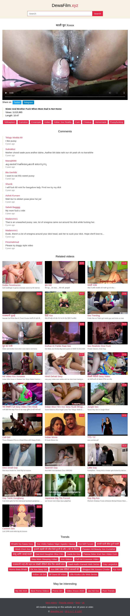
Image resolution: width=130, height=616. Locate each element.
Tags (77, 602)
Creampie (36, 122)
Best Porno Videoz (40, 591)
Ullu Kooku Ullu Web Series (83, 574)
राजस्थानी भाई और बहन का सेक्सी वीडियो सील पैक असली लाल (39, 564)
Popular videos (66, 602)
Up (83, 602)
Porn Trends (109, 591)
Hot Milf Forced (85, 544)
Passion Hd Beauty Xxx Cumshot (98, 549)
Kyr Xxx (117, 569)
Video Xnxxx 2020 (75, 591)
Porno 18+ (58, 591)
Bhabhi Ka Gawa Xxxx (22, 544)
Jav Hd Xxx (93, 591)
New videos (51, 602)
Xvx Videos (66, 559)
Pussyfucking (116, 122)
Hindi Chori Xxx (22, 549)
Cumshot (23, 122)
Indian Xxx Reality (63, 122)
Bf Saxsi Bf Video (57, 574)
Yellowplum (9, 122)
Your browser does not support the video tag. (65, 65)
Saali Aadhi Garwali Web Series (83, 564)
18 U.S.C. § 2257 (73, 611)
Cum (77, 122)
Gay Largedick (110, 564)
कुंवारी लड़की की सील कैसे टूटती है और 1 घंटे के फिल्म (56, 549)
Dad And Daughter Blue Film (49, 554)
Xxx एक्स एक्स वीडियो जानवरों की (65, 569)
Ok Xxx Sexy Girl (38, 569)
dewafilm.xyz (56, 611)
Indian (47, 122)
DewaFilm (65, 5)
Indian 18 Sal (39, 574)
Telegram (28, 102)
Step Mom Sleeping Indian (44, 559)
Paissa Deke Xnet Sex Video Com (100, 554)
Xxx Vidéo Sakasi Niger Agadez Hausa (56, 544)
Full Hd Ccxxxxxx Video (87, 559)
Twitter (17, 102)
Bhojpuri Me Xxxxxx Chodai (95, 569)
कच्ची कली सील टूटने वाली (108, 544)
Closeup (87, 122)
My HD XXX (21, 591)
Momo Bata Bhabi (18, 569)
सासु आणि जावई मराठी (22, 554)
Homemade (101, 122)
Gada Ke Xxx (73, 554)
